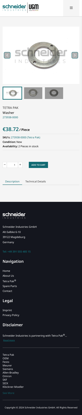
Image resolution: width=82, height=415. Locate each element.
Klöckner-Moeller (13, 387)
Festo (6, 362)
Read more (9, 340)
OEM (6, 358)
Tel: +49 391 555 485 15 (17, 251)
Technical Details (35, 181)
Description (12, 181)
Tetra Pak (10, 107)
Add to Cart (38, 164)
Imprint (7, 310)
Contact (7, 291)
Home (6, 271)
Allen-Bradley (11, 372)
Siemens (8, 369)
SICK (5, 383)
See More (8, 393)
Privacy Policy (11, 315)
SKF (5, 379)
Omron (7, 376)
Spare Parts (10, 286)
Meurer (7, 365)
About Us (8, 275)
